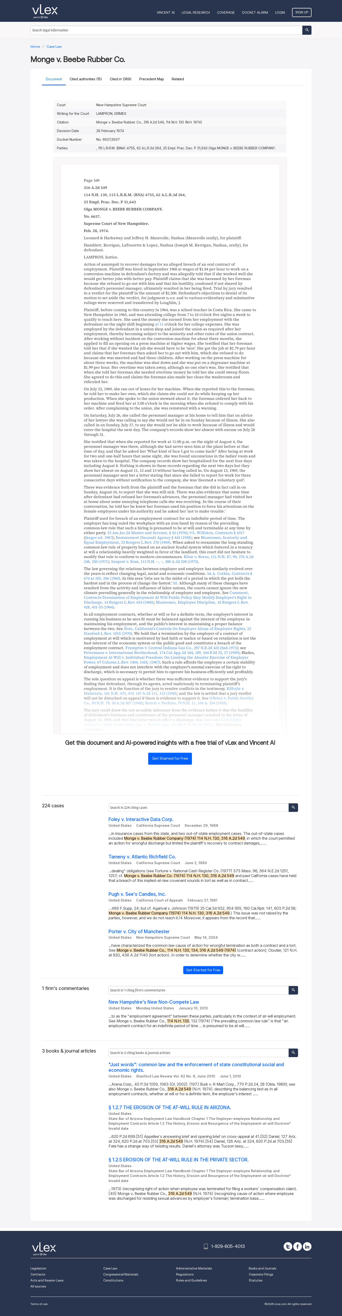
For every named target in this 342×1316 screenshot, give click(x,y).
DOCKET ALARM (255, 12)
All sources (38, 1286)
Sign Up (301, 12)
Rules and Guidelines (191, 1280)
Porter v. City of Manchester (139, 931)
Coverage (226, 12)
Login (280, 12)
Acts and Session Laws (47, 1280)
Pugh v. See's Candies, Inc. (137, 894)
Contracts (38, 1274)
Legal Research (196, 12)
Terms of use (39, 1303)
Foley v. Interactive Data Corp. (141, 819)
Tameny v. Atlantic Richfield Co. (142, 857)
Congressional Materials (120, 1274)
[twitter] (288, 1246)
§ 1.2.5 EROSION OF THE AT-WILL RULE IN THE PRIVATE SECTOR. (179, 1160)
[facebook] (297, 1246)
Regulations (185, 1274)
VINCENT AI (166, 12)
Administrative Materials (194, 1268)
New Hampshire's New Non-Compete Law (154, 1002)
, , (154, 561)
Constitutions (113, 1280)
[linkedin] (307, 1246)
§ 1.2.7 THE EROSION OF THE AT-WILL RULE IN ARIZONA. (170, 1107)
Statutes (255, 1280)
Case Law (110, 1268)
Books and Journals (262, 1268)
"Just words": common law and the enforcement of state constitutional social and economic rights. (196, 1067)
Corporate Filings (261, 1274)
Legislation (38, 1268)
